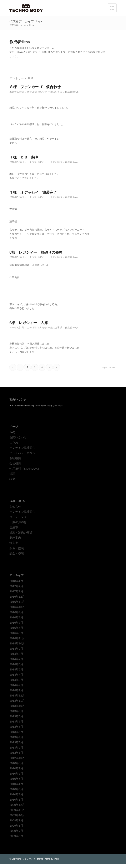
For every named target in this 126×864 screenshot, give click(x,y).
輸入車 (13, 543)
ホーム (23, 25)
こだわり (15, 442)
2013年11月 (17, 700)
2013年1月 (16, 752)
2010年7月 (16, 768)
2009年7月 (16, 830)
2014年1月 (16, 690)
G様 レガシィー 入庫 (28, 322)
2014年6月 (16, 664)
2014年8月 (16, 653)
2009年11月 (17, 810)
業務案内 (15, 537)
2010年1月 (16, 799)
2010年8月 (16, 763)
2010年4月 (16, 784)
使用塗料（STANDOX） (24, 468)
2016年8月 (16, 617)
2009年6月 (16, 836)
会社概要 (15, 458)
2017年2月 (16, 586)
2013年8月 (16, 716)
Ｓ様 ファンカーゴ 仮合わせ (35, 86)
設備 (12, 479)
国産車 (13, 527)
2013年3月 (16, 742)
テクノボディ (29, 859)
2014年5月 (16, 669)
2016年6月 (16, 627)
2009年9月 (16, 820)
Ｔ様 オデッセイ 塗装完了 (33, 192)
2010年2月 (16, 794)
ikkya (75, 91)
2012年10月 (17, 758)
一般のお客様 (55, 91)
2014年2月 (16, 685)
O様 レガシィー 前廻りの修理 (36, 252)
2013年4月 (16, 737)
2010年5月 (16, 778)
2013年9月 (16, 711)
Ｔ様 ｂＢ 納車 (24, 157)
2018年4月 (16, 581)
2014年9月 (16, 648)
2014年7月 (16, 659)
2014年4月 (16, 674)
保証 (12, 473)
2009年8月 (16, 825)
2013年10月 (17, 705)
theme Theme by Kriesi (48, 859)
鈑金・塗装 (16, 548)
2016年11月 (17, 601)
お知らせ (42, 91)
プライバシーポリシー (23, 453)
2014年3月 (16, 679)
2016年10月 (17, 607)
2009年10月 (17, 815)
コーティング (18, 517)
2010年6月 (16, 773)
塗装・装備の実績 (21, 532)
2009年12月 (17, 804)
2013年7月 (16, 721)
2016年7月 (16, 622)
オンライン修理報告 (22, 447)
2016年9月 (16, 612)
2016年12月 (17, 596)
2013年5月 (16, 731)
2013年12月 (17, 695)
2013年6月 (16, 726)
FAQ (12, 432)
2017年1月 (16, 591)
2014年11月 (17, 638)
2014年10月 (17, 643)
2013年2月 (16, 747)
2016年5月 (16, 633)
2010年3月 (16, 789)
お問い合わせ (18, 437)
